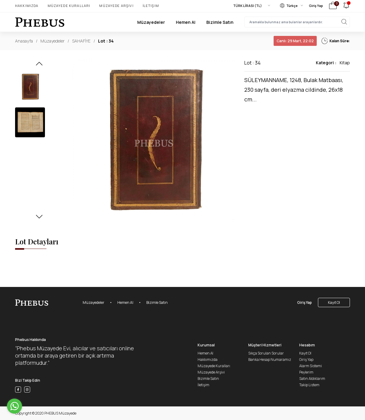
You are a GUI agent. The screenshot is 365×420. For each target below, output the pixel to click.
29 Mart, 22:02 (295, 40)
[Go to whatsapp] (14, 406)
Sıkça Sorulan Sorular (266, 353)
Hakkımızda (27, 5)
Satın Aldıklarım (312, 378)
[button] (39, 65)
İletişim (151, 5)
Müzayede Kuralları (69, 5)
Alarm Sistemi (310, 365)
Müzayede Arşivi (116, 5)
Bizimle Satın (219, 22)
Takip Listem (309, 384)
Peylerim (306, 372)
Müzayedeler (151, 22)
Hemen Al (185, 22)
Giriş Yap (316, 5)
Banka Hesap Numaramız (269, 359)
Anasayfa (24, 41)
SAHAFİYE (81, 41)
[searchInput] (297, 22)
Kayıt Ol (334, 302)
